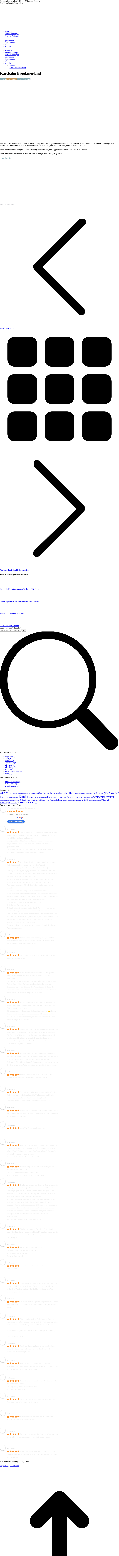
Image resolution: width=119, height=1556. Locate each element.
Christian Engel (13, 827)
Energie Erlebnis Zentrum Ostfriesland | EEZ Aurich (20, 589)
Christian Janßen (14, 1024)
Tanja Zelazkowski (14, 1161)
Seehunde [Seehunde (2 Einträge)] (23, 800)
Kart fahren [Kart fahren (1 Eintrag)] (15, 797)
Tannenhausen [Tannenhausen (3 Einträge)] (77, 800)
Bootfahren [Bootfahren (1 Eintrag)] (22, 793)
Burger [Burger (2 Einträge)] (35, 793)
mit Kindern (21, 79)
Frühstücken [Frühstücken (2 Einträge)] (88, 793)
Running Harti (13, 932)
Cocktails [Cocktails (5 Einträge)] (47, 793)
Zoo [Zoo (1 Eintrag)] (36, 803)
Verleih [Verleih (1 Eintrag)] (99, 800)
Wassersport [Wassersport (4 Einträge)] (5, 803)
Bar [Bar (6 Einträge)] (10, 793)
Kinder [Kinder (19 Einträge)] (23, 797)
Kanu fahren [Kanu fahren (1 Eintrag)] (9, 797)
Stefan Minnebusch (15, 1446)
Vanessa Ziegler (13, 1314)
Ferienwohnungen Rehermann (21, 808)
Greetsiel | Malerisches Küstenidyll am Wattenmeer (19, 601)
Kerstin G (11, 1394)
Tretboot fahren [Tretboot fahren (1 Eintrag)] (93, 800)
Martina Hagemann (15, 1087)
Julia (9, 1180)
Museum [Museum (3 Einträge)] (63, 797)
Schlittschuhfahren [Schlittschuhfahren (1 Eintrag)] (5, 800)
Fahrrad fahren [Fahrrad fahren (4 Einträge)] (69, 793)
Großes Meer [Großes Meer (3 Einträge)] (98, 793)
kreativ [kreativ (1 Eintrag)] (45, 797)
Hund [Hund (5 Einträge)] (2, 797)
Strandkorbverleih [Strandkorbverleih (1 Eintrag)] (67, 800)
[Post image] (6, 587)
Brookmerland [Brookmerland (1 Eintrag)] (29, 793)
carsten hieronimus (14, 1069)
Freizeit (3, 79)
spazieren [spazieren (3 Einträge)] (34, 800)
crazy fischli (12, 1122)
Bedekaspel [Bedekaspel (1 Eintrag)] (16, 793)
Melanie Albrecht (14, 1260)
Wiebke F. (11, 1411)
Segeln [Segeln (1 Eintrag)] (28, 800)
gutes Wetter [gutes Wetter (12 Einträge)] (111, 793)
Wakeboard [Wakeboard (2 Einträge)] (105, 800)
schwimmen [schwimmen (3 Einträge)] (14, 800)
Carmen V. (11, 1278)
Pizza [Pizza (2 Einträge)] (76, 797)
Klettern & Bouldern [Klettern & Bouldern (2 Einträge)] (36, 797)
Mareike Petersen (14, 1224)
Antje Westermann (14, 1048)
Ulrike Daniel (12, 1341)
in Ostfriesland (11, 79)
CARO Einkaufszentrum (9, 626)
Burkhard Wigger (14, 1242)
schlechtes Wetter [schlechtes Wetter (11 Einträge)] (103, 796)
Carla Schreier (13, 1375)
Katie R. (10, 857)
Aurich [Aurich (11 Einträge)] (4, 792)
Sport (28, 79)
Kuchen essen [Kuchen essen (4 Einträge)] (53, 797)
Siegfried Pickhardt (15, 1429)
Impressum (4, 1466)
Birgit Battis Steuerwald (17, 1105)
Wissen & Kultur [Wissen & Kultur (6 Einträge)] (25, 802)
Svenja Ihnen (12, 997)
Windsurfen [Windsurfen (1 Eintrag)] (14, 803)
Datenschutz (14, 1466)
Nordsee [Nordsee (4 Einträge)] (70, 797)
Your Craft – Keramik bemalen (12, 614)
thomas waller (12, 1140)
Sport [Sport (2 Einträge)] (47, 800)
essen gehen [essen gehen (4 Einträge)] (57, 793)
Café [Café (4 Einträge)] (40, 793)
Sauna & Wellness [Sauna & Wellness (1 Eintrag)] (88, 797)
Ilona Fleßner (12, 967)
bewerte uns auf (16, 821)
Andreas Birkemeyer (15, 1358)
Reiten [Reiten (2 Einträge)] (81, 797)
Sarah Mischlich (13, 1296)
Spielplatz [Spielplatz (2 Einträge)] (41, 800)
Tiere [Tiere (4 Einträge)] (86, 800)
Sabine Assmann (13, 950)
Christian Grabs (9, 204)
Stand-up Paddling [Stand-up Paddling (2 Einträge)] (56, 800)
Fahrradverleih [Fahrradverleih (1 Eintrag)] (80, 793)
